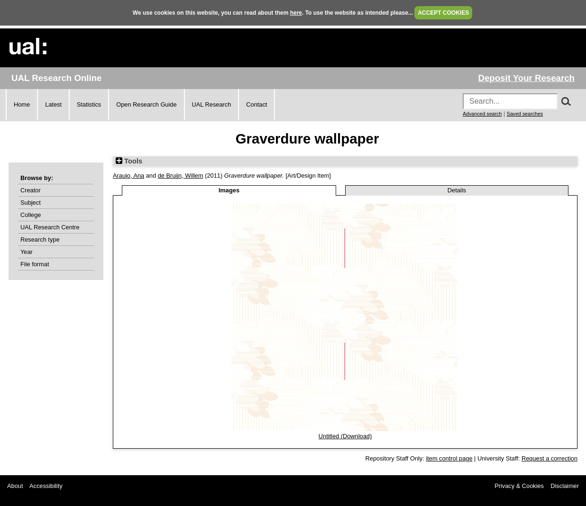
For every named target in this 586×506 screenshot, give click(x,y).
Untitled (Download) (345, 436)
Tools (129, 161)
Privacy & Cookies (519, 485)
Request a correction (549, 458)
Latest (53, 104)
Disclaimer (564, 485)
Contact (256, 104)
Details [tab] (457, 190)
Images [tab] (229, 190)
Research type (40, 239)
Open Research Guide (146, 104)
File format (34, 264)
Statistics (89, 104)
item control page (449, 458)
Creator (30, 190)
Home (22, 104)
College (30, 214)
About (15, 485)
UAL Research (211, 104)
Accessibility (46, 485)
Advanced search (482, 114)
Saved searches (525, 114)
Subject (30, 202)
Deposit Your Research (526, 78)
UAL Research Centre (50, 227)
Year (26, 251)
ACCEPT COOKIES (443, 12)
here (296, 12)
